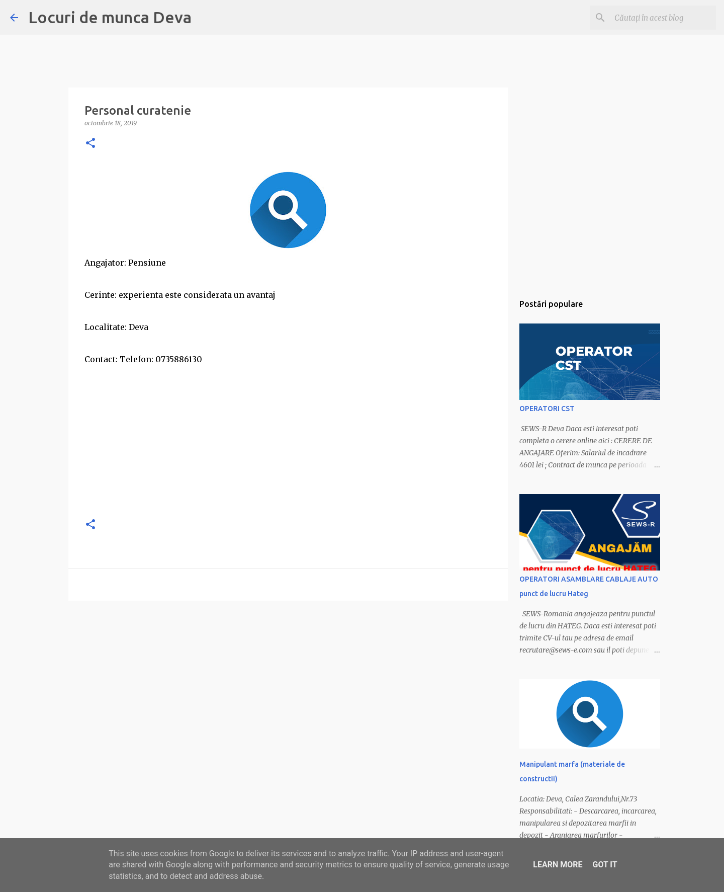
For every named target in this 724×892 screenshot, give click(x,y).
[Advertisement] (288, 437)
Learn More (557, 864)
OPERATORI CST (547, 408)
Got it (604, 864)
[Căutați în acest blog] (663, 18)
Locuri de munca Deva (110, 17)
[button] (90, 143)
